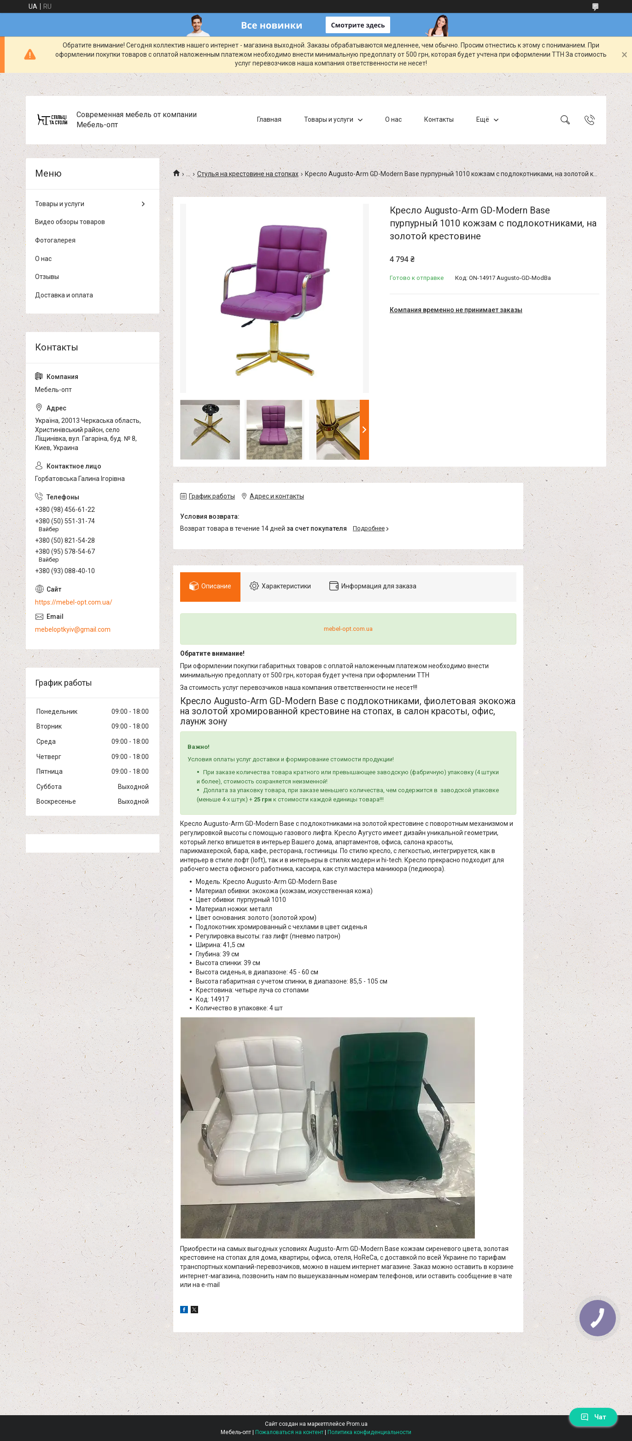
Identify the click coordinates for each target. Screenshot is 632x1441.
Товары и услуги (328, 119)
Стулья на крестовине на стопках (247, 174)
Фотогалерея (55, 240)
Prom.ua (357, 1424)
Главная (269, 119)
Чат (593, 1417)
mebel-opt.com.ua (348, 628)
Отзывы (47, 276)
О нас (393, 119)
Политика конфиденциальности (369, 1432)
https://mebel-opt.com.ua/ (73, 602)
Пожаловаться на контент (289, 1432)
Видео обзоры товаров (70, 221)
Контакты (439, 119)
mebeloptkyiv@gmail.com (73, 629)
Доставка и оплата (64, 295)
